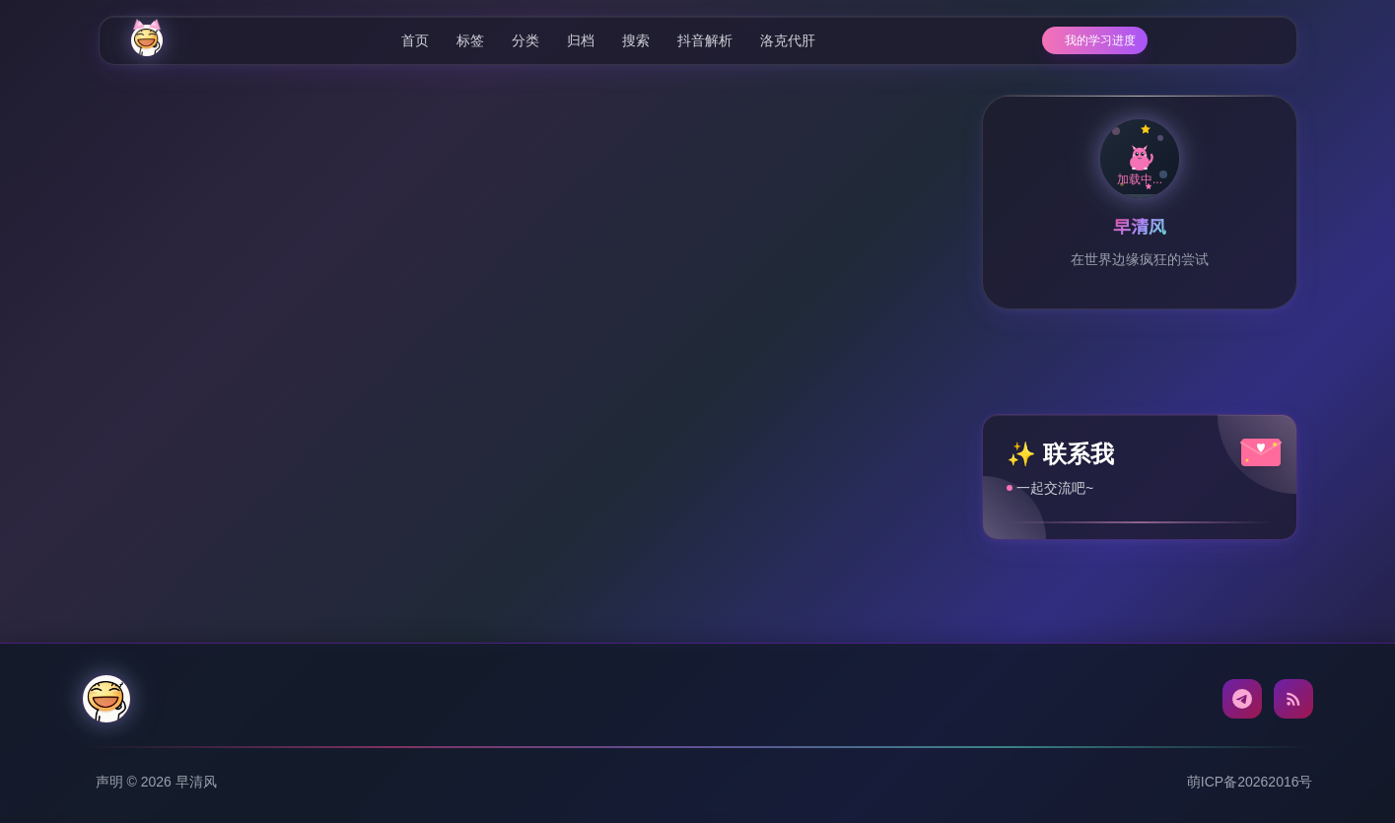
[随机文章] (1127, 40)
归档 (553, 40)
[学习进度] (1044, 40)
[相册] (1212, 40)
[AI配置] (1170, 40)
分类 (498, 40)
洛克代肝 (760, 40)
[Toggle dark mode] (1251, 40)
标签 (442, 40)
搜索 (608, 40)
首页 (387, 40)
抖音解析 (677, 40)
